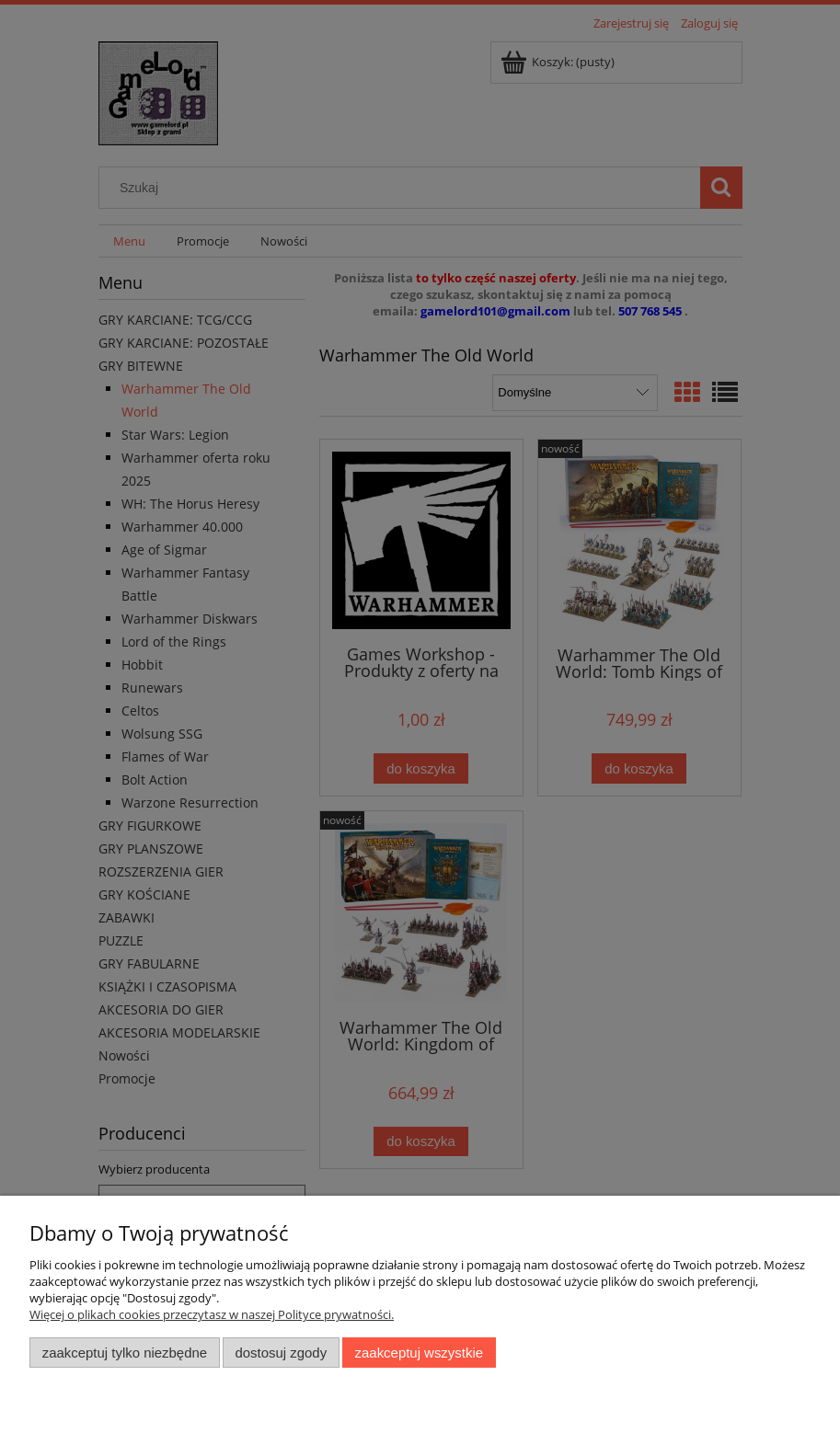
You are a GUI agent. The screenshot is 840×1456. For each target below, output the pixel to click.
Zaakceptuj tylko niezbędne (124, 1352)
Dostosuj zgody (281, 1352)
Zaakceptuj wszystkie (419, 1352)
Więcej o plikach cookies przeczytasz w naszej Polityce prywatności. (211, 1314)
